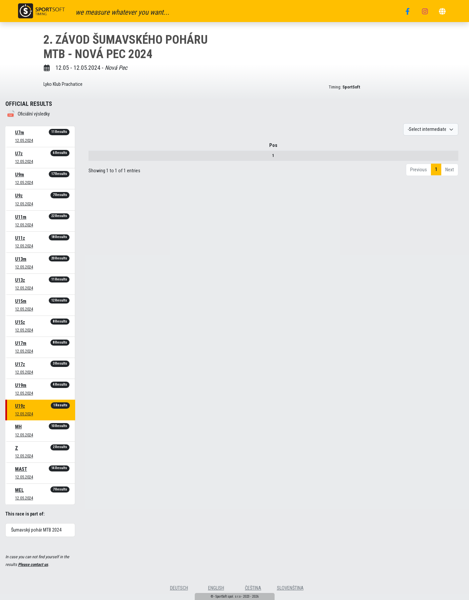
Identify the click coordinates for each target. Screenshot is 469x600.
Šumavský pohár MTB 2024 (36, 530)
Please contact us (33, 564)
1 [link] (436, 169)
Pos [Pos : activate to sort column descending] (100, 145)
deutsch (179, 588)
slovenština (290, 588)
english (216, 588)
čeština (253, 588)
